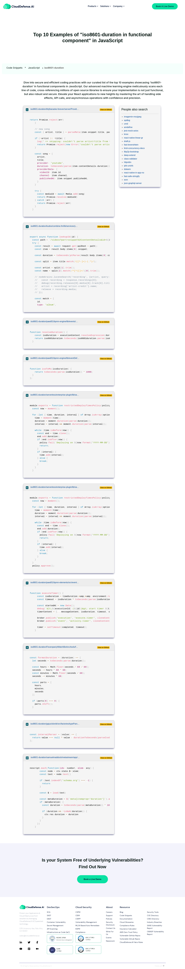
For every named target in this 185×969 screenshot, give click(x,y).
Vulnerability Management (86, 922)
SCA (48, 912)
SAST (49, 915)
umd (126, 124)
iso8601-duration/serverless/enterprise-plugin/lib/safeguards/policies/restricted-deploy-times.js (55, 395)
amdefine (128, 127)
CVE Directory (153, 915)
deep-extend (129, 155)
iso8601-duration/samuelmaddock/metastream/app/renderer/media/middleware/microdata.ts (55, 757)
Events (109, 937)
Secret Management (55, 925)
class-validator (130, 159)
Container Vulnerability (56, 922)
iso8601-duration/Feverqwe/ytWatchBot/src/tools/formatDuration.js (54, 647)
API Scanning (52, 929)
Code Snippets (14, 67)
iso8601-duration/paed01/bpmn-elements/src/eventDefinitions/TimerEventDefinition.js (55, 582)
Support (109, 915)
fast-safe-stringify (132, 176)
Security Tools (153, 912)
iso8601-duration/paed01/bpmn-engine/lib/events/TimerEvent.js (54, 321)
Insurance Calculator (128, 929)
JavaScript (34, 67)
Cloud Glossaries (127, 922)
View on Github (106, 110)
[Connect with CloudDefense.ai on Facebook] (40, 942)
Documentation (126, 919)
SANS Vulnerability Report (154, 926)
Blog (121, 912)
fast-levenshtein (131, 145)
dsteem (127, 169)
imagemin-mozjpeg (132, 117)
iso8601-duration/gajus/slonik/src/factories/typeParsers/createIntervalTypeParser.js (55, 724)
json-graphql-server (133, 183)
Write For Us (110, 932)
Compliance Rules (127, 925)
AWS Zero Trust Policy (129, 932)
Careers (109, 912)
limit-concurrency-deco (134, 148)
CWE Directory (153, 919)
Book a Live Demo (92, 879)
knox (126, 134)
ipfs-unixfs (128, 166)
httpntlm (127, 162)
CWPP (78, 919)
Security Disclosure (110, 923)
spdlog (127, 120)
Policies (109, 919)
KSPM (78, 929)
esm (126, 180)
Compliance (80, 932)
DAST (49, 919)
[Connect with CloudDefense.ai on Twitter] (32, 942)
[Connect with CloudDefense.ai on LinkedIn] (24, 942)
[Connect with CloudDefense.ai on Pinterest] (32, 949)
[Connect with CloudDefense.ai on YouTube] (24, 949)
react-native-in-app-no (134, 173)
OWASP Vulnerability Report (155, 932)
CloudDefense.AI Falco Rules (131, 942)
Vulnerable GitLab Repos (130, 939)
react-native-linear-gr (133, 138)
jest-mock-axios (131, 131)
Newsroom (110, 941)
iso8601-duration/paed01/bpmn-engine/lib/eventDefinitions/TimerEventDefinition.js (55, 358)
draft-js (127, 141)
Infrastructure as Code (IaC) (58, 932)
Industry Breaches (154, 922)
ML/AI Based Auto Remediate (87, 925)
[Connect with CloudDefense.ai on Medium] (40, 949)
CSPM (78, 912)
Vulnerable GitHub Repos (130, 935)
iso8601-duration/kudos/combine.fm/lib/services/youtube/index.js (54, 226)
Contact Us (110, 928)
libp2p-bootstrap (131, 152)
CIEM (78, 915)
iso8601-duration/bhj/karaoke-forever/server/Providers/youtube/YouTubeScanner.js (55, 109)
